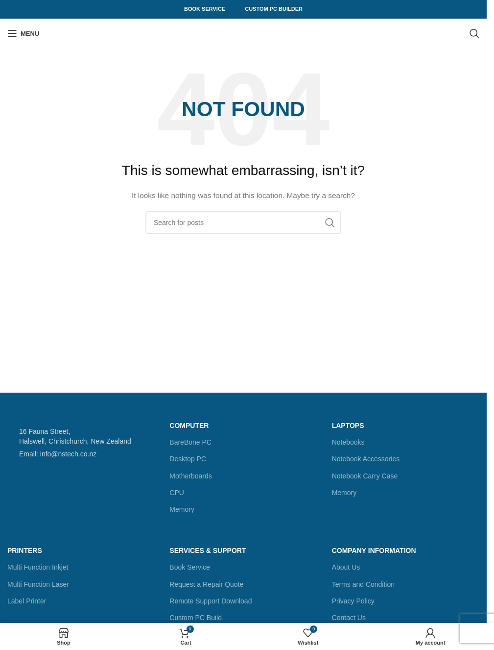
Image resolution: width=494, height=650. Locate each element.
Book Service (204, 9)
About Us (346, 567)
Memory (181, 509)
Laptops (348, 425)
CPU (176, 493)
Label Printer (26, 601)
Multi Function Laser (38, 584)
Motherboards (190, 476)
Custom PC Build (195, 618)
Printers (24, 550)
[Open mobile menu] (23, 33)
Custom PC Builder (274, 9)
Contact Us (349, 618)
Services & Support (207, 550)
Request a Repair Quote (206, 584)
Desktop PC (187, 459)
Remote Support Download (210, 601)
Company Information (374, 550)
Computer (189, 425)
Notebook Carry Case (365, 476)
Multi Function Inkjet (38, 567)
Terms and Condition (363, 584)
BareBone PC (190, 442)
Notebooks (348, 442)
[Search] (474, 33)
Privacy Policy (353, 601)
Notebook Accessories (366, 459)
